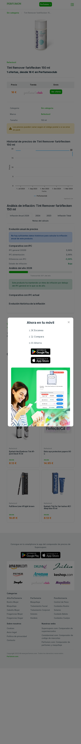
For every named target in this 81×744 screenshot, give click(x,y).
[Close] (68, 322)
